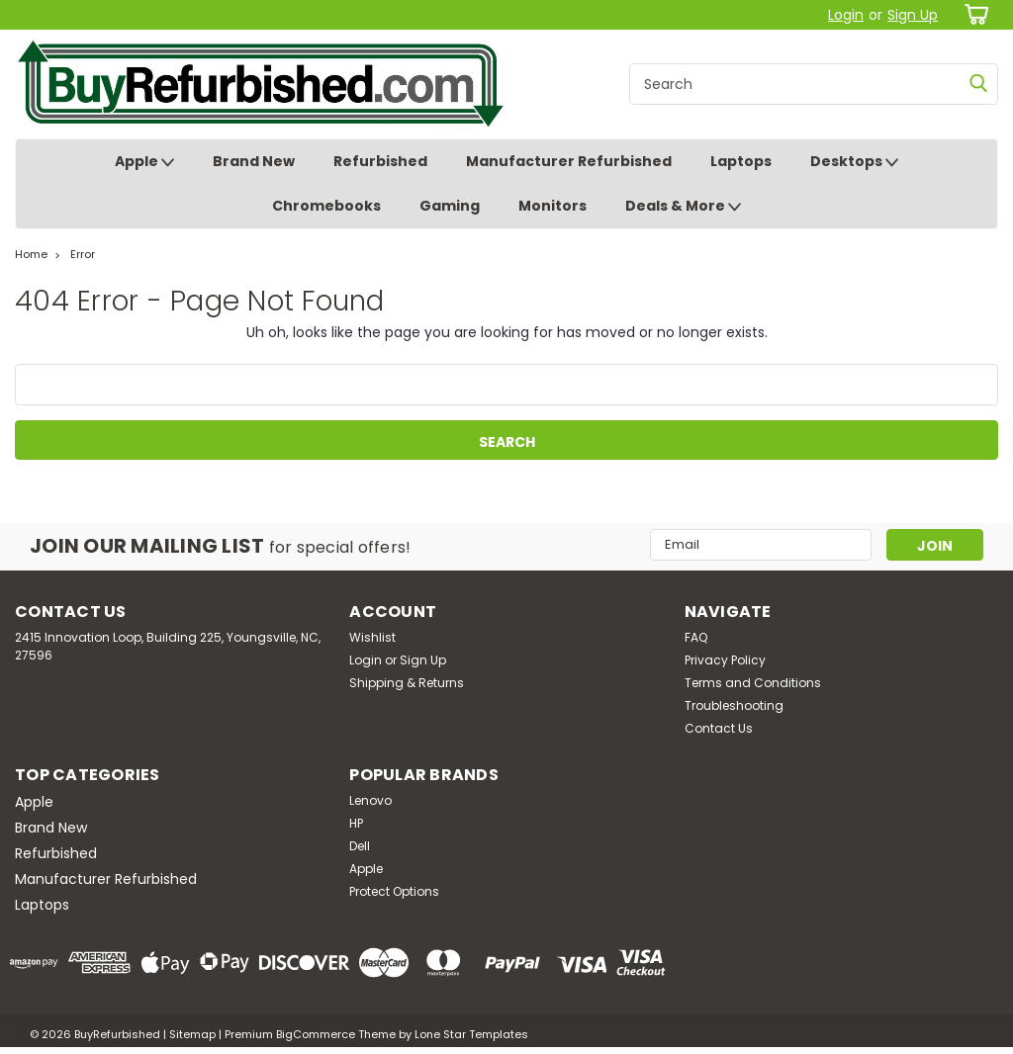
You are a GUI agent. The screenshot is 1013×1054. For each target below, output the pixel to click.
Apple (144, 162)
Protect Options (394, 891)
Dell (359, 845)
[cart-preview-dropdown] (973, 14)
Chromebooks (326, 206)
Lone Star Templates (471, 1034)
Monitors (552, 206)
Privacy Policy (725, 660)
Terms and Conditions (753, 682)
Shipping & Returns (406, 682)
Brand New (254, 161)
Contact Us (719, 728)
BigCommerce (315, 1034)
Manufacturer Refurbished (569, 161)
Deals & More (683, 207)
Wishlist (372, 637)
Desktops (854, 162)
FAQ (696, 637)
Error (82, 254)
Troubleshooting (734, 705)
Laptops (741, 161)
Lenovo (370, 800)
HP (356, 823)
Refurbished (380, 161)
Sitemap (192, 1034)
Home (31, 254)
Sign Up (912, 15)
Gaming (449, 206)
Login (846, 15)
